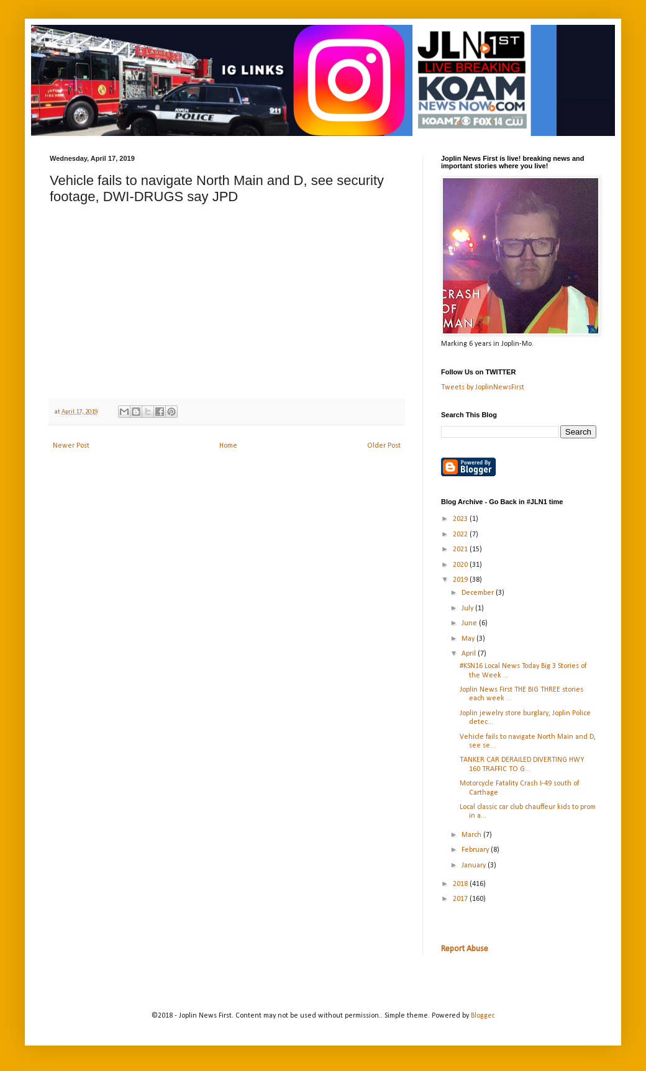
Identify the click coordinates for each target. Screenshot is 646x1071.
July (468, 608)
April (470, 654)
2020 (461, 565)
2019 (461, 580)
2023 (461, 519)
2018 (461, 884)
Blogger (482, 1015)
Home (228, 446)
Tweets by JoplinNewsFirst (482, 387)
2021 (461, 549)
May (469, 639)
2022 (461, 534)
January (475, 865)
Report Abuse (464, 949)
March (472, 835)
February (476, 850)
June (470, 623)
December (479, 593)
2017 (461, 899)
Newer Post (71, 446)
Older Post (384, 446)
